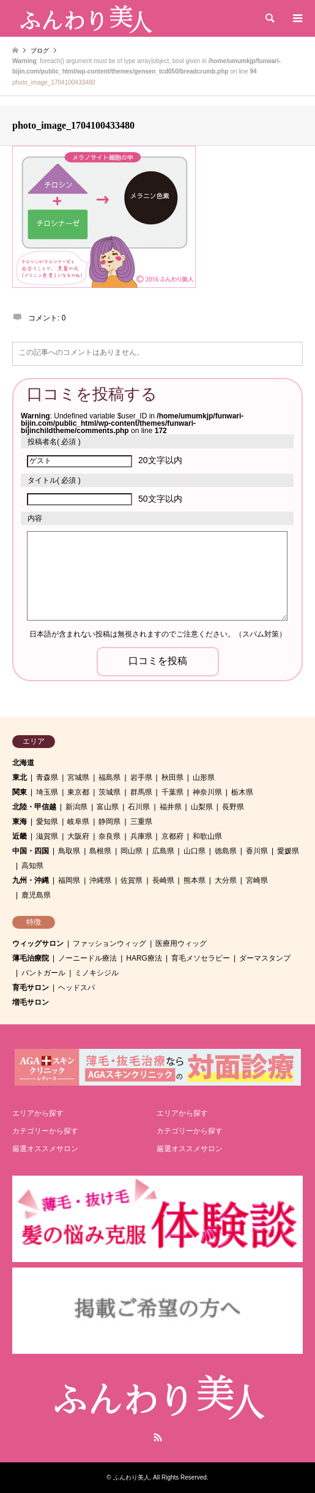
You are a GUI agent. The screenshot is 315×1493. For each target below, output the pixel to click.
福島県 (109, 777)
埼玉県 (47, 792)
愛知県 (47, 821)
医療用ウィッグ (181, 943)
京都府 (172, 836)
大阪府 (78, 836)
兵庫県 (141, 836)
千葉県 (172, 792)
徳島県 (226, 851)
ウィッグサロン (38, 943)
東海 (19, 821)
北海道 (23, 762)
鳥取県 (69, 851)
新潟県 (76, 807)
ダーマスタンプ (265, 958)
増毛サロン (30, 1002)
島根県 (100, 851)
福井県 (171, 807)
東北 (19, 777)
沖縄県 (100, 880)
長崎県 (163, 880)
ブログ (40, 50)
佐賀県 (131, 880)
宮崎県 (257, 880)
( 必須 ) (54, 441)
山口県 (194, 851)
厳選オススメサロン (45, 1148)
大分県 (226, 880)
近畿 (19, 836)
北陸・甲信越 (34, 807)
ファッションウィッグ (109, 943)
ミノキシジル (97, 973)
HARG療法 (144, 958)
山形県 (204, 777)
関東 (19, 792)
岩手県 (141, 777)
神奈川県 (207, 792)
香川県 (257, 851)
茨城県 (109, 792)
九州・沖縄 (30, 880)
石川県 (139, 807)
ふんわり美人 (131, 1477)
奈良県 (109, 836)
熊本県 (194, 880)
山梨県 (202, 807)
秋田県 (172, 777)
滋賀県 (47, 836)
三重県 (141, 821)
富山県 (108, 807)
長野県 (233, 807)
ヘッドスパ (76, 987)
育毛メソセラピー (200, 958)
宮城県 (78, 777)
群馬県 (141, 792)
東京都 (78, 792)
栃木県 (242, 792)
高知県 (32, 865)
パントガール (43, 973)
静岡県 (109, 821)
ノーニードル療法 (87, 958)
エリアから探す (38, 1113)
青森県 (47, 777)
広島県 (163, 851)
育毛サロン (30, 987)
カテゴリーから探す (45, 1131)
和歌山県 (207, 836)
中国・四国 (30, 851)
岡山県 (131, 851)
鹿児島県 (36, 895)
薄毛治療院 (30, 958)
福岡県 (69, 880)
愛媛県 (288, 851)
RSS (158, 1437)
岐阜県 (78, 821)
